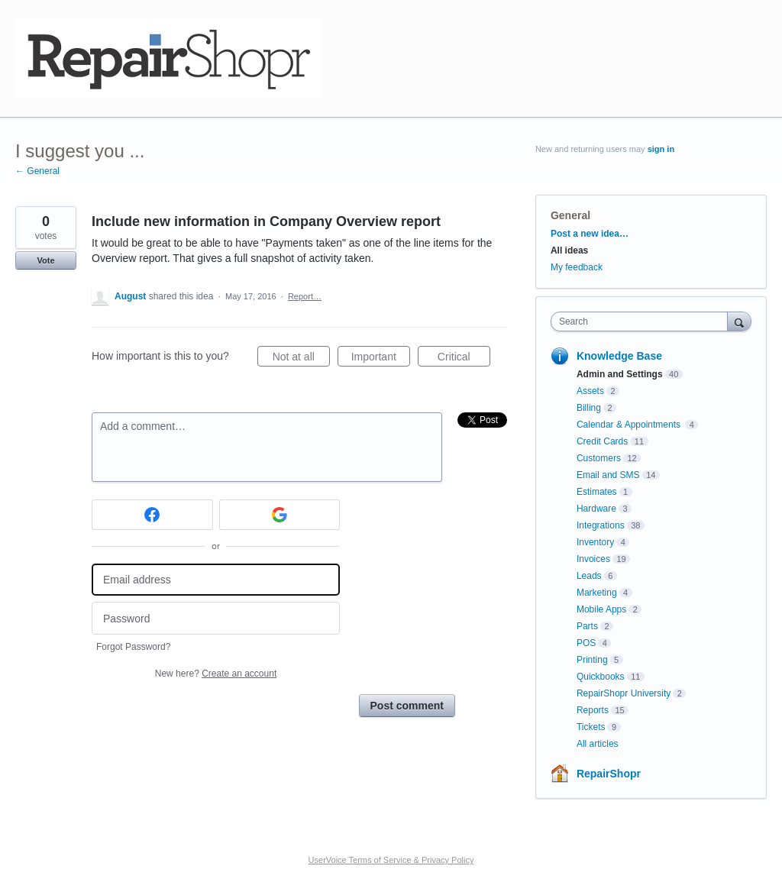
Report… (305, 296)
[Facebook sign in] (152, 514)
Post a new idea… (590, 233)
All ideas (569, 250)
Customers (599, 458)
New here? (215, 673)
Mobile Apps (601, 609)
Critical (464, 359)
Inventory (595, 542)
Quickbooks (601, 676)
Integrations (601, 525)
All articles (598, 743)
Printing (592, 659)
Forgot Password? (133, 646)
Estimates (597, 491)
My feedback (577, 267)
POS (586, 643)
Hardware (596, 508)
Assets (590, 391)
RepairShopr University (624, 693)
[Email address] (216, 580)
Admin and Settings (620, 374)
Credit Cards (602, 441)
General (570, 215)
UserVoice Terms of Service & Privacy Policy (391, 859)
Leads (589, 575)
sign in (661, 148)
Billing (589, 407)
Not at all (301, 359)
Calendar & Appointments (630, 424)
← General (37, 171)
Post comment (407, 706)
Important (380, 359)
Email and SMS (608, 475)
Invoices (593, 559)
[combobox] (642, 321)
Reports (593, 710)
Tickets (591, 727)
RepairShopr (609, 773)
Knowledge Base (619, 356)
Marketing (597, 592)
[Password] (216, 618)
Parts (587, 626)
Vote (45, 260)
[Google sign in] (280, 514)
